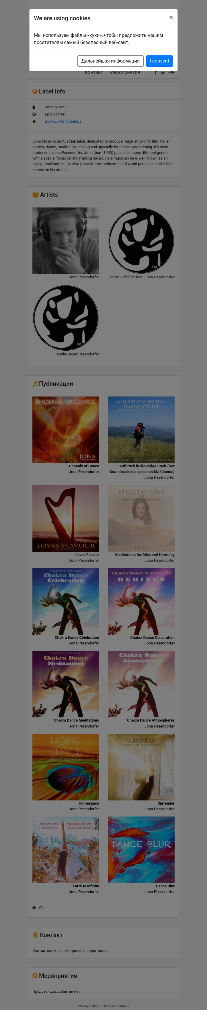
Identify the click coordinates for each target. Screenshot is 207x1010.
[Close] (171, 17)
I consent (159, 61)
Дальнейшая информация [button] (110, 61)
